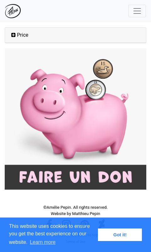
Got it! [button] (120, 234)
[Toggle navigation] (137, 11)
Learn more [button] (43, 242)
